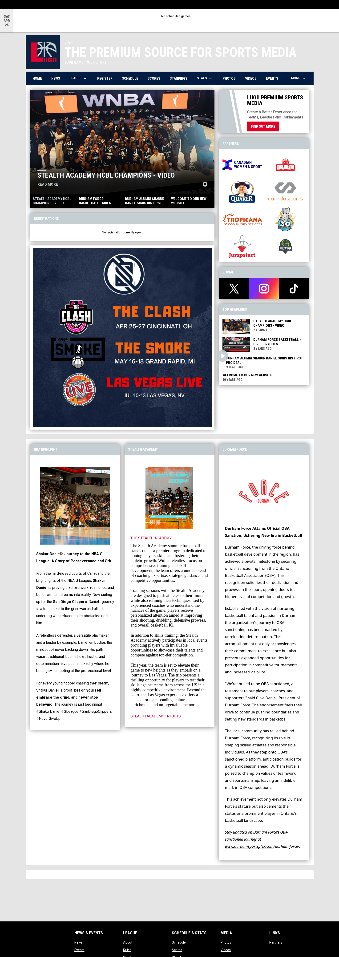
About (127, 942)
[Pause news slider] (205, 184)
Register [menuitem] (105, 78)
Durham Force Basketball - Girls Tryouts (277, 342)
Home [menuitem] (37, 78)
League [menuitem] (78, 78)
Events (79, 950)
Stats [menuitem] (205, 78)
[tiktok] (294, 288)
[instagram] (264, 288)
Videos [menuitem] (251, 78)
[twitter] (234, 288)
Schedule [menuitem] (130, 78)
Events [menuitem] (272, 78)
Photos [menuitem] (229, 78)
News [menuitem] (55, 78)
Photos (226, 942)
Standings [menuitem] (178, 78)
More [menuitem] (299, 78)
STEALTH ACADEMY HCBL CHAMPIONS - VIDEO (106, 175)
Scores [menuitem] (154, 78)
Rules (127, 950)
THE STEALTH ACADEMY (151, 538)
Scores (177, 950)
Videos (226, 950)
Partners (275, 942)
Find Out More (263, 126)
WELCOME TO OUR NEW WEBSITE (247, 375)
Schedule (179, 942)
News (78, 942)
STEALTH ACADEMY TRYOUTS (155, 716)
